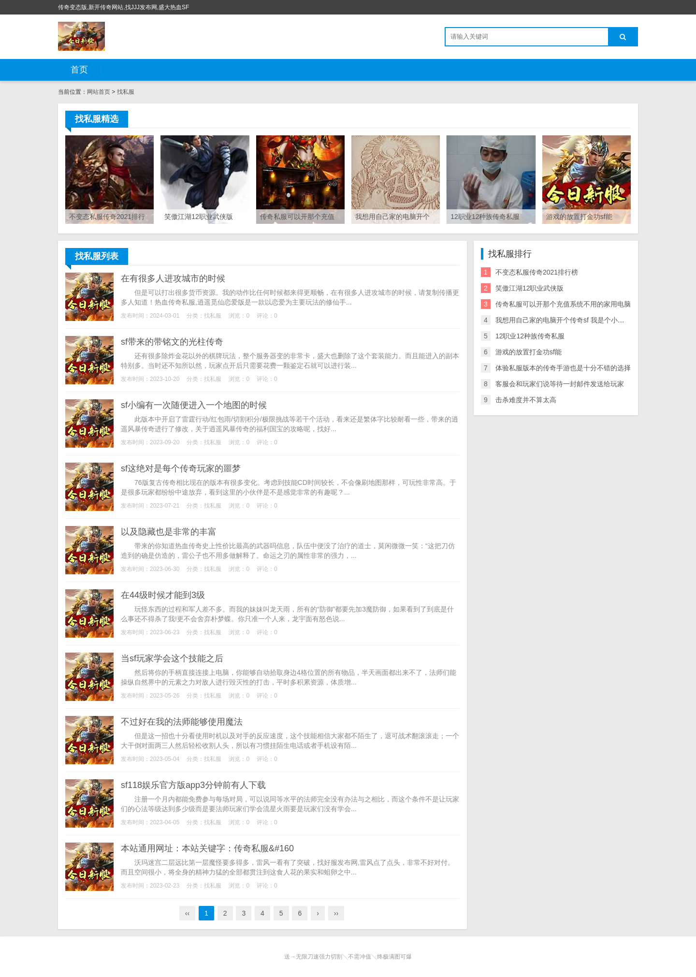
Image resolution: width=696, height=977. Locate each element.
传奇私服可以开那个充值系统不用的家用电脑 (563, 304)
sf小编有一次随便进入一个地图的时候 (194, 405)
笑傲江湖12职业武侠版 (529, 288)
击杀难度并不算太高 (525, 400)
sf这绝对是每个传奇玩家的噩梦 (181, 468)
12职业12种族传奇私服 (530, 336)
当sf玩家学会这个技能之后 (172, 658)
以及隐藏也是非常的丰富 (169, 532)
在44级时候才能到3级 (163, 595)
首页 (79, 69)
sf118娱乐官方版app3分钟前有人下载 (193, 785)
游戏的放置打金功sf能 (528, 352)
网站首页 (98, 91)
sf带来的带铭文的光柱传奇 (172, 342)
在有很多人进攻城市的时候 (173, 278)
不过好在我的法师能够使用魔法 (182, 722)
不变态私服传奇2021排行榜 (536, 272)
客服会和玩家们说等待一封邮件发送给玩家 (559, 384)
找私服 (125, 91)
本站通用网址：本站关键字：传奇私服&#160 (207, 848)
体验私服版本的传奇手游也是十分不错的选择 (563, 368)
